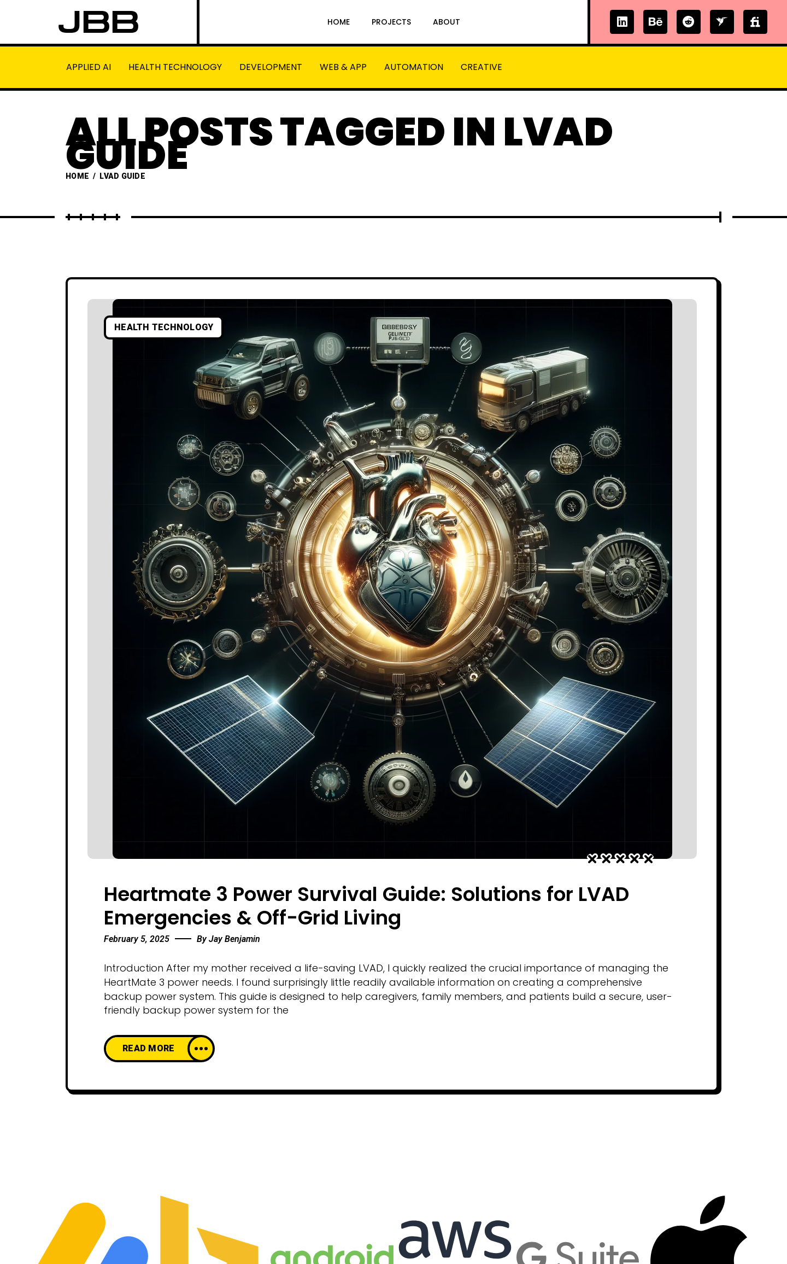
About (446, 21)
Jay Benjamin (234, 939)
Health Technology (175, 67)
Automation (413, 67)
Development (270, 67)
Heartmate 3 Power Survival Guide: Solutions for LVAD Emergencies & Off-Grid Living (366, 906)
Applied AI (88, 67)
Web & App (343, 67)
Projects (391, 21)
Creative (481, 67)
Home (338, 21)
